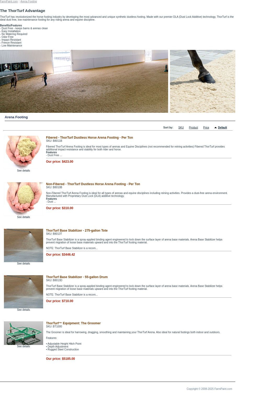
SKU (181, 127)
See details (23, 170)
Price (206, 127)
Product (193, 127)
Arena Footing (28, 1)
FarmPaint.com (9, 1)
